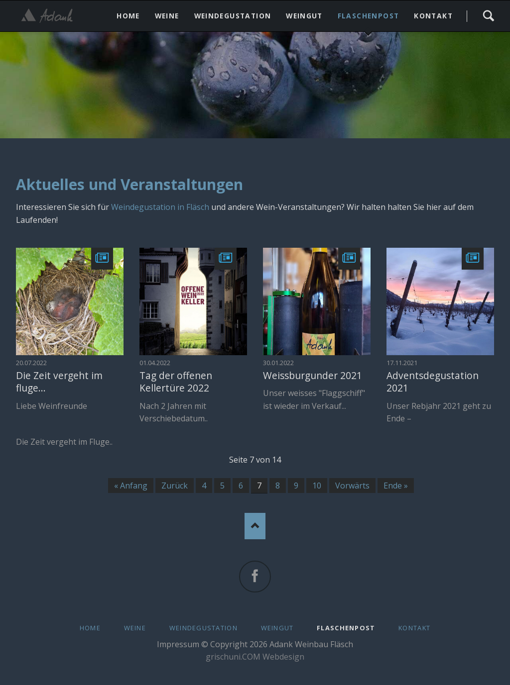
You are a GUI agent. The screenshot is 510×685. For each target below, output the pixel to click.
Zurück (174, 485)
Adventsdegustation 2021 (432, 382)
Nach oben (255, 526)
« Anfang (130, 485)
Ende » (395, 485)
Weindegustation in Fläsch (160, 206)
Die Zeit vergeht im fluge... (59, 382)
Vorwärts (352, 485)
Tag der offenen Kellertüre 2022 (175, 382)
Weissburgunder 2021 (312, 375)
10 (316, 485)
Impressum (178, 644)
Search (488, 15)
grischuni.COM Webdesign (255, 656)
